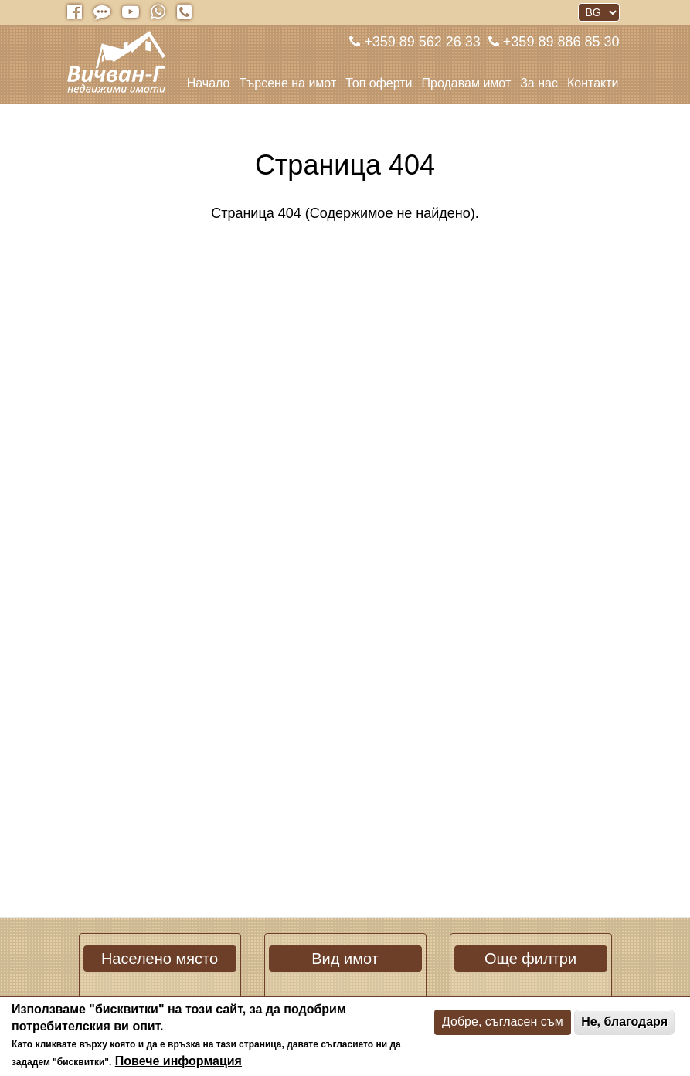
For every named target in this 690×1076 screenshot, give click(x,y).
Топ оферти (378, 83)
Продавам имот (467, 83)
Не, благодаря (624, 1021)
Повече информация (178, 1061)
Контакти (593, 83)
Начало (208, 83)
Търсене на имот (287, 83)
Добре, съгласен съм (502, 1021)
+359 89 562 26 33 (420, 41)
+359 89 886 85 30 (559, 41)
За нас (539, 83)
